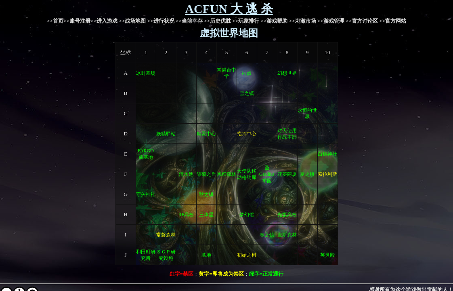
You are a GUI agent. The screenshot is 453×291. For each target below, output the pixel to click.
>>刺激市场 (302, 21)
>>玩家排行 (245, 21)
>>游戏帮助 (273, 21)
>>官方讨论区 (362, 21)
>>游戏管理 (330, 21)
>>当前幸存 (189, 21)
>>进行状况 (160, 21)
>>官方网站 (392, 21)
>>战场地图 (132, 21)
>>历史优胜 (217, 21)
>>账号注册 (76, 21)
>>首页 (55, 21)
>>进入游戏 (103, 21)
